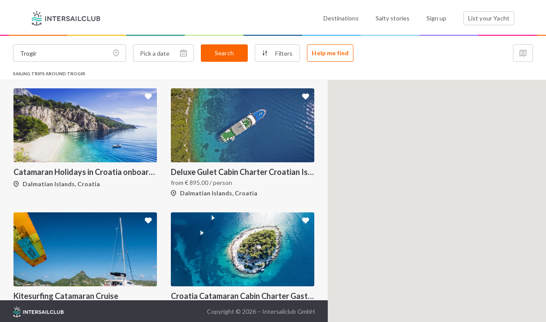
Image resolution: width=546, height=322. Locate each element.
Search (224, 53)
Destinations (341, 18)
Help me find (330, 53)
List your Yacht (488, 18)
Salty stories (393, 18)
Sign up (436, 18)
